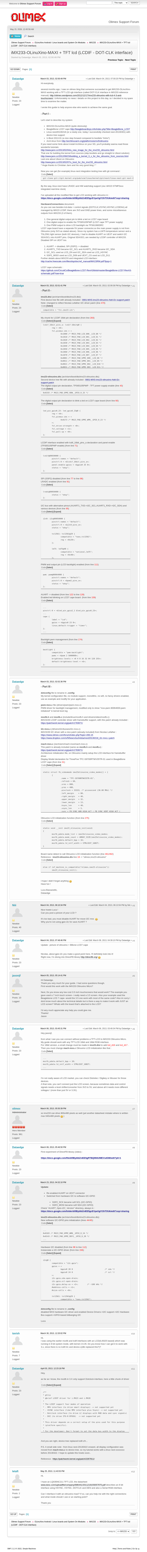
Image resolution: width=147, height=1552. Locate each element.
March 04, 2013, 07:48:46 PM (53, 940)
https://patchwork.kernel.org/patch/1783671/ (62, 723)
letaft (15, 1471)
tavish (16, 1333)
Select (49, 174)
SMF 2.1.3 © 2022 (14, 1549)
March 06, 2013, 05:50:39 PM (53, 1108)
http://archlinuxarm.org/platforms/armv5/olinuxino (85, 141)
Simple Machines (29, 1549)
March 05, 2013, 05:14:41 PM (53, 975)
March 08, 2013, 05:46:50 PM (53, 1147)
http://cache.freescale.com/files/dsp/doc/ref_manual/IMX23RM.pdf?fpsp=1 (76, 261)
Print (133, 69)
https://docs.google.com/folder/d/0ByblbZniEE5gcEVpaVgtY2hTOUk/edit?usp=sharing (85, 198)
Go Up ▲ (136, 1549)
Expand (57, 321)
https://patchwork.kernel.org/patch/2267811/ (74, 1459)
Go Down (15, 69)
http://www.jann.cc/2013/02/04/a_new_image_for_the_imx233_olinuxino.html (77, 150)
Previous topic (115, 60)
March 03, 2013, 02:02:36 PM (53, 682)
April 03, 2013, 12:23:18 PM (52, 1368)
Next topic (130, 60)
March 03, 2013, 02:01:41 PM (53, 285)
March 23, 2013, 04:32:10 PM (53, 1182)
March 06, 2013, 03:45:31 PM (53, 1028)
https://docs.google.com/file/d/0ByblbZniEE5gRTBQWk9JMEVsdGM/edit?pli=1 (81, 1158)
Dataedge (18, 78)
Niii (14, 905)
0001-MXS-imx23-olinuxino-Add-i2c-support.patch (106, 300)
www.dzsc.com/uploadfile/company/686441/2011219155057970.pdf (73, 1485)
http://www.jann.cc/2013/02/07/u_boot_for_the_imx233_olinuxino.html (74, 162)
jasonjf (16, 975)
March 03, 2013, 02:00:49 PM (53, 79)
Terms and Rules (124, 1549)
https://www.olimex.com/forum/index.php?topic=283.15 (67, 735)
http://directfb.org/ (89, 957)
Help (114, 1549)
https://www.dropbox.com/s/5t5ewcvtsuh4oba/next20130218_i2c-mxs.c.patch (77, 738)
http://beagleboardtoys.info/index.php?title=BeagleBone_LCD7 (100, 129)
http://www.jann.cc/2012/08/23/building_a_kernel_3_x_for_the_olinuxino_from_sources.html (84, 156)
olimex (16, 1108)
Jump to (111, 1531)
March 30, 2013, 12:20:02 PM (53, 1333)
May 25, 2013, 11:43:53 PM (52, 1471)
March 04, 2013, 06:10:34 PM (53, 905)
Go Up (13, 1514)
